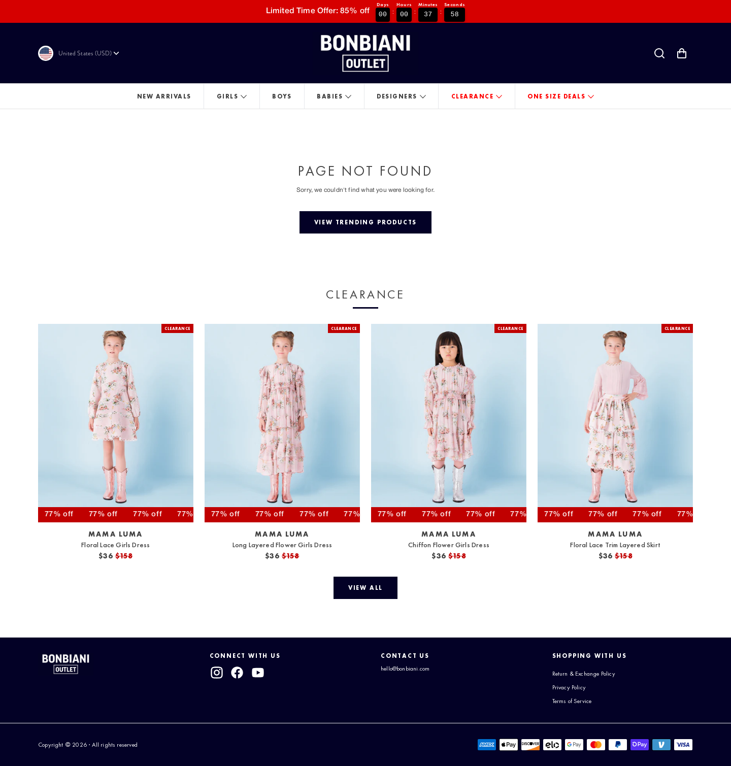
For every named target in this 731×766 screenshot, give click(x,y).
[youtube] (258, 672)
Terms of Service (572, 701)
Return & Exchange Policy (583, 674)
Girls (228, 96)
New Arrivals (164, 96)
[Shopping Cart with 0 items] (682, 53)
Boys (281, 96)
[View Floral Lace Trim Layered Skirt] (615, 423)
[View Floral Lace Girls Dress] (115, 423)
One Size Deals (556, 96)
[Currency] (89, 53)
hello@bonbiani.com (405, 668)
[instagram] (217, 672)
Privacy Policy (569, 687)
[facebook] (237, 672)
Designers (397, 96)
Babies (330, 96)
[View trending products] (365, 222)
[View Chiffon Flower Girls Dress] (448, 423)
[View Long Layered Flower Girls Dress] (282, 423)
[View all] (365, 588)
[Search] (659, 53)
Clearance (472, 96)
